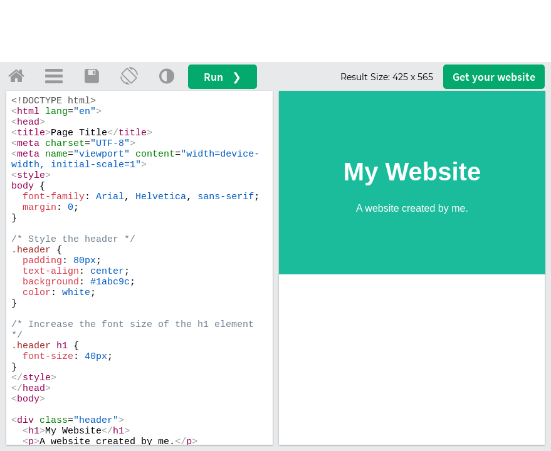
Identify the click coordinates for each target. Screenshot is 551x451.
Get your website (494, 77)
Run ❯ (222, 77)
